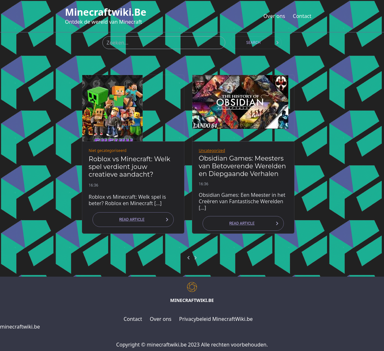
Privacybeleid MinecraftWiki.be (216, 318)
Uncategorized (212, 150)
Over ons (274, 16)
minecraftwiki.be (105, 12)
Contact (302, 16)
